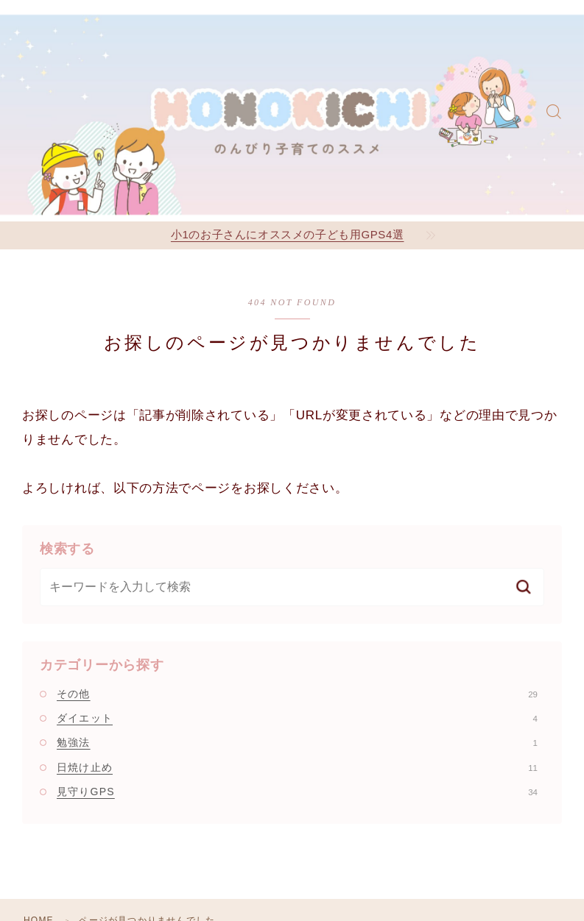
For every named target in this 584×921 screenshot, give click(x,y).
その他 (297, 694)
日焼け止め (297, 767)
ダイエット (297, 718)
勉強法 (297, 742)
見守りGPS (297, 791)
